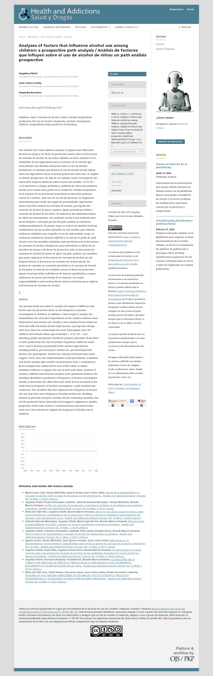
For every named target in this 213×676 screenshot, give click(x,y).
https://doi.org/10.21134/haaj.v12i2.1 (43, 107)
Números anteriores (57, 27)
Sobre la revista (126, 27)
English (160, 44)
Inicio (22, 37)
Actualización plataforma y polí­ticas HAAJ (174, 222)
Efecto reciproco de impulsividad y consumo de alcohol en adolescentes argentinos (71, 533)
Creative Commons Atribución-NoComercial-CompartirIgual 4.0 (124, 240)
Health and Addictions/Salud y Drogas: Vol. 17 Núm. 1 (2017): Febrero (78, 535)
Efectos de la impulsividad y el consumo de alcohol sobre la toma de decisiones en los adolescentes (82, 494)
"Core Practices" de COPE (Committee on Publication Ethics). (124, 388)
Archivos (33, 37)
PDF (115, 74)
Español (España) (165, 48)
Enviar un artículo (170, 141)
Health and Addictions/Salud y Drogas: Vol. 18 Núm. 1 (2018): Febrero (86, 556)
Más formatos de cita (124, 151)
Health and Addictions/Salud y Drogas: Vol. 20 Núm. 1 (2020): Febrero (103, 518)
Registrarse (176, 9)
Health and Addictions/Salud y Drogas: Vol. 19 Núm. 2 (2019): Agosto (76, 508)
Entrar (190, 9)
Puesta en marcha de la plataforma (171, 165)
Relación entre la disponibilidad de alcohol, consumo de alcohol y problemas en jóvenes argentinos (84, 523)
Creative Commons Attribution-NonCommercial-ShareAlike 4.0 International (127, 295)
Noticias (80, 27)
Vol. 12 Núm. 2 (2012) (51, 37)
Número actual (29, 27)
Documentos (99, 27)
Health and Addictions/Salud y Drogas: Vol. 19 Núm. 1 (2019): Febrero (79, 526)
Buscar (186, 27)
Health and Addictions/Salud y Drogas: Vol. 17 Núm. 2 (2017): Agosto (78, 546)
